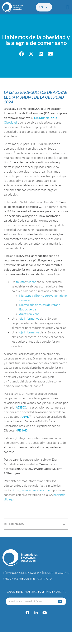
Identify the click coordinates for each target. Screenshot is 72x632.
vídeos (32, 282)
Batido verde (27, 309)
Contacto (44, 578)
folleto (20, 282)
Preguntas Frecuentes (19, 578)
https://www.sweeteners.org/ (31, 490)
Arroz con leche (29, 314)
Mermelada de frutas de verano (39, 305)
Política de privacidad (53, 572)
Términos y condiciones (20, 572)
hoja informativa (28, 318)
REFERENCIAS (14, 524)
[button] (67, 7)
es (43, 7)
